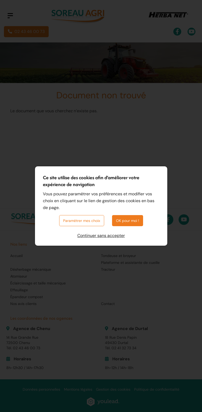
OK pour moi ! (127, 220)
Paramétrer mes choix (81, 220)
